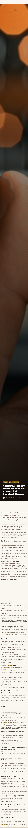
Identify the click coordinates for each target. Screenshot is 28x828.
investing (9, 617)
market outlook (21, 686)
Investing (10, 665)
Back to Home (5, 1)
